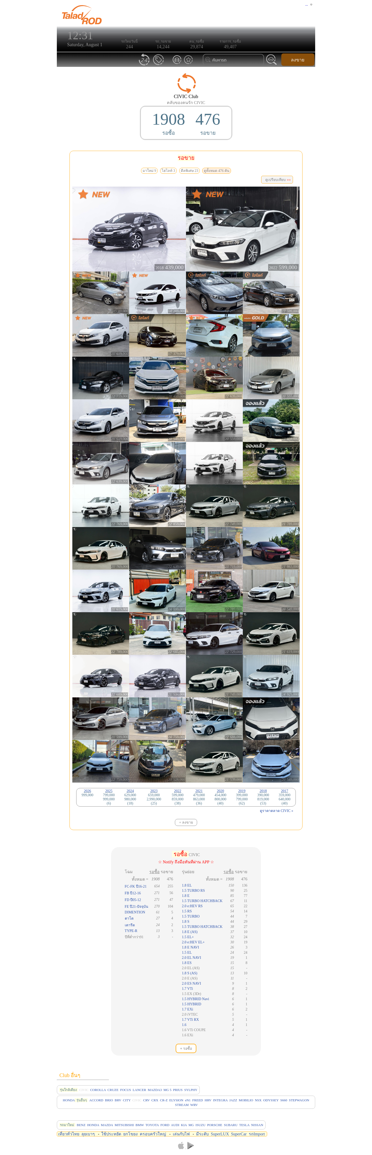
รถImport (257, 1134)
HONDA (69, 1100)
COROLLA (98, 1090)
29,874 (196, 46)
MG (191, 1125)
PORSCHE (214, 1125)
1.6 (184, 1025)
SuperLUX (220, 1134)
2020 (220, 791)
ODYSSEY (270, 1100)
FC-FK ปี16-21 (136, 886)
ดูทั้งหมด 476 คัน (216, 171)
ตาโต (129, 918)
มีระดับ (202, 1134)
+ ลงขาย (186, 822)
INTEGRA (220, 1100)
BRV (118, 1100)
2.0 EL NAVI (191, 958)
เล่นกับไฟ (181, 1134)
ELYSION (176, 1100)
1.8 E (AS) (189, 932)
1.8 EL (187, 885)
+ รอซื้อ (186, 1048)
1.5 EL (187, 952)
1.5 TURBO (190, 916)
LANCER (139, 1090)
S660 (283, 1100)
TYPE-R (131, 931)
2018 (263, 791)
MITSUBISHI (124, 1125)
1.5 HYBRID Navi (195, 999)
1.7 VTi (187, 989)
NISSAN (257, 1125)
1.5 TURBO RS (193, 891)
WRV (194, 1105)
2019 (241, 791)
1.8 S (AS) (189, 973)
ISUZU (200, 1125)
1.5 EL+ (188, 937)
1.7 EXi (187, 1009)
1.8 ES (186, 963)
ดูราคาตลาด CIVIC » (276, 811)
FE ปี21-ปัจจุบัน (137, 907)
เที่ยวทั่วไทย (68, 1134)
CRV (146, 1100)
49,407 (230, 46)
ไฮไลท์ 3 (168, 171)
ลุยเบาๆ (88, 1134)
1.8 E (186, 896)
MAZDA (107, 1125)
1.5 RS (187, 911)
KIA (184, 1125)
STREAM (182, 1105)
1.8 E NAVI (190, 947)
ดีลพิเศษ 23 (189, 171)
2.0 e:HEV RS (192, 906)
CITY (127, 1100)
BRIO (109, 1100)
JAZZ (233, 1100)
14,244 (163, 46)
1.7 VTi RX (190, 1020)
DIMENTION (135, 912)
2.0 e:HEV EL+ (193, 942)
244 (129, 46)
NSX (258, 1100)
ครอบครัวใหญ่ (153, 1134)
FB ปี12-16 (133, 893)
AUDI (175, 1125)
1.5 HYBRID (191, 1004)
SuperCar (238, 1134)
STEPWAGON (299, 1100)
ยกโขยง (130, 1134)
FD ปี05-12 (133, 900)
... (306, 4)
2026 (87, 791)
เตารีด (130, 925)
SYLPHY (190, 1090)
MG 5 (168, 1090)
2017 (284, 791)
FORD (164, 1125)
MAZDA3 (155, 1090)
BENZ (81, 1125)
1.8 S (185, 921)
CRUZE (113, 1090)
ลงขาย (298, 59)
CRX (154, 1100)
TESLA (244, 1125)
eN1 (188, 1100)
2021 (199, 791)
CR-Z (164, 1100)
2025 (108, 791)
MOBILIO (246, 1100)
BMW (140, 1125)
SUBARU (231, 1125)
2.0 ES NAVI (191, 983)
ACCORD (96, 1100)
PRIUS (178, 1090)
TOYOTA (152, 1125)
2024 (130, 791)
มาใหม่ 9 (149, 171)
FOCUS (125, 1090)
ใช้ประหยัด (111, 1134)
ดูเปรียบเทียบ (277, 180)
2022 (177, 791)
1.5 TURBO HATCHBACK (202, 901)
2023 (154, 791)
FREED (197, 1100)
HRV (208, 1100)
